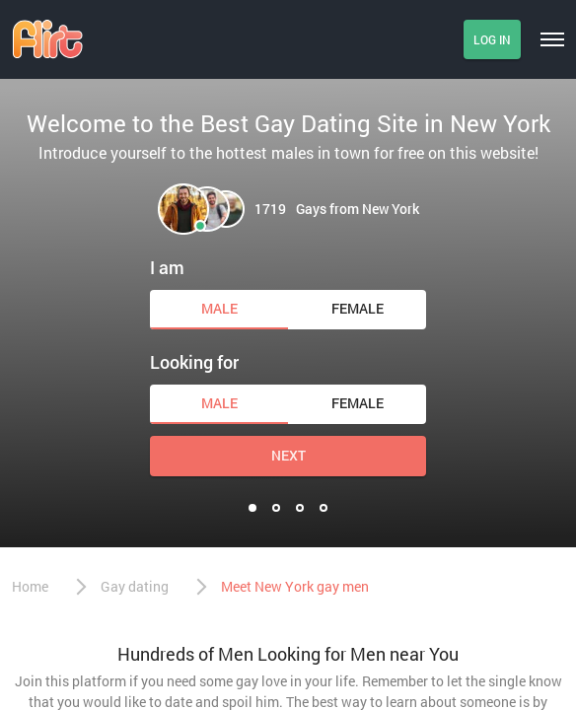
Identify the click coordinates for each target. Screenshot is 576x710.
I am (167, 267)
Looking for (194, 362)
